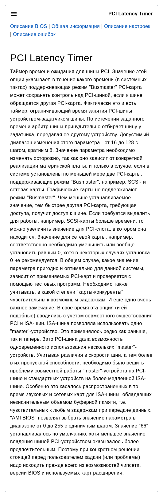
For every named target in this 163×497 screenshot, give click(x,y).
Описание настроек (127, 26)
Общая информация (76, 26)
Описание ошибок (34, 34)
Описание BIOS (28, 26)
